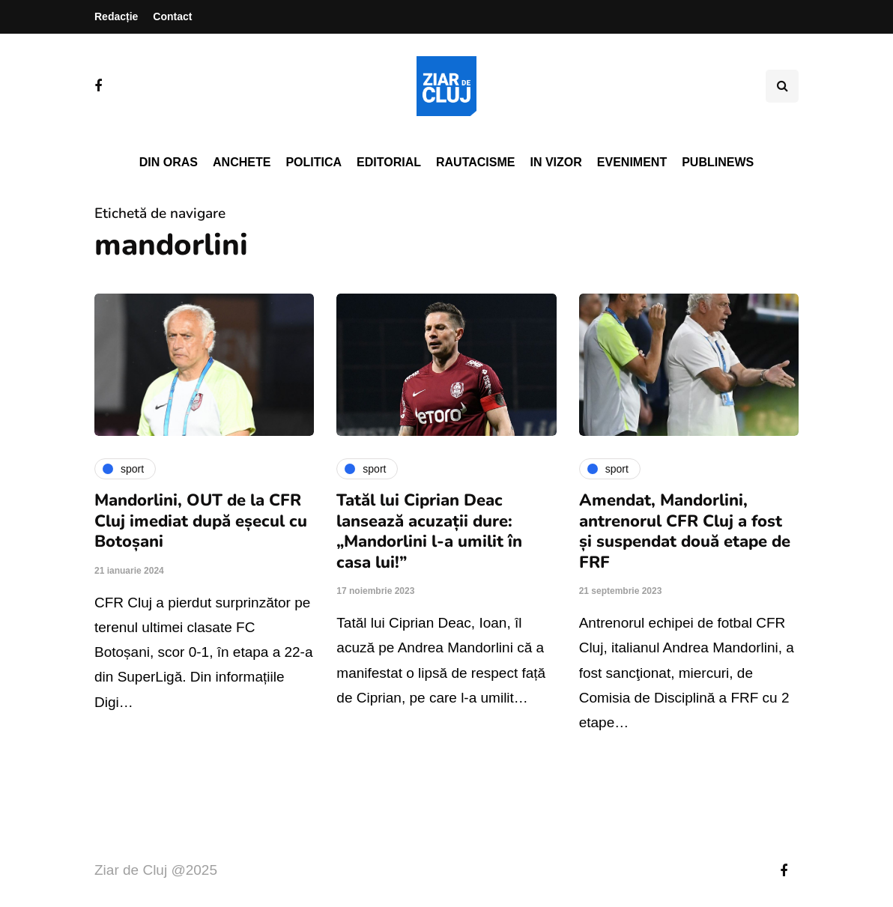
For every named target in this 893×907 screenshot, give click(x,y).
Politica (313, 162)
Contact (172, 16)
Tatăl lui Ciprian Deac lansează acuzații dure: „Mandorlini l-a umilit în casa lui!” (429, 531)
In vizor (555, 162)
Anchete (241, 162)
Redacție (116, 16)
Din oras (168, 162)
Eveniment (632, 162)
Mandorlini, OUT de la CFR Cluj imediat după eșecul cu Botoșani (200, 521)
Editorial (389, 162)
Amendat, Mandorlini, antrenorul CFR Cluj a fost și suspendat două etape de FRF (684, 531)
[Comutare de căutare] (782, 86)
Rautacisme (475, 162)
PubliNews (718, 162)
